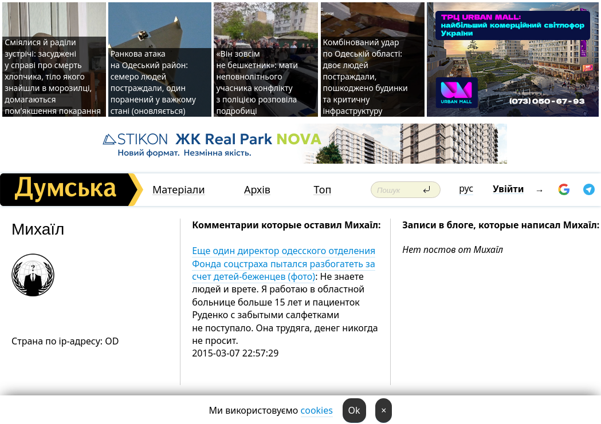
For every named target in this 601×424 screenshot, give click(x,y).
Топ (322, 189)
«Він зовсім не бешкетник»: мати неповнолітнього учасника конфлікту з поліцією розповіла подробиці (257, 82)
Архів (257, 189)
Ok (354, 410)
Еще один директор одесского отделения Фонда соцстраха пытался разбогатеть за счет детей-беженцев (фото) (283, 263)
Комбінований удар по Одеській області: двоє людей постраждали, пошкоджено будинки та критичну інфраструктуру (365, 76)
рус (466, 188)
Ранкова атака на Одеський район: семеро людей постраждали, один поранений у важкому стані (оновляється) (153, 82)
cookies (317, 410)
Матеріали (178, 189)
